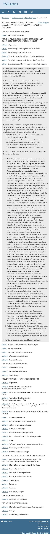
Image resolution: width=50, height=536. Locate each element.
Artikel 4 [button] (4, 52)
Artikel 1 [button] (4, 35)
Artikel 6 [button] (4, 64)
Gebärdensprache (43, 528)
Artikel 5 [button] (4, 60)
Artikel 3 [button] (4, 48)
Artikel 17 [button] (5, 392)
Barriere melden (43, 524)
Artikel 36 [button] (5, 480)
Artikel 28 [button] (5, 444)
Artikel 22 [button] (5, 421)
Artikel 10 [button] (5, 356)
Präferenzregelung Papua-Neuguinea (24, 18)
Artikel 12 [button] (5, 367)
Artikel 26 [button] (5, 436)
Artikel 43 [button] (5, 514)
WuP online (10, 3)
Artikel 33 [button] (5, 469)
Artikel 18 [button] (5, 398)
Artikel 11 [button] (5, 360)
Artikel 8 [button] (4, 348)
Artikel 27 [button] (5, 440)
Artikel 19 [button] (5, 404)
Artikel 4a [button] (5, 56)
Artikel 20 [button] (5, 411)
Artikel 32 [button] (5, 465)
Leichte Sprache (43, 526)
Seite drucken (6, 521)
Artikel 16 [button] (5, 386)
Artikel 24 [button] (5, 428)
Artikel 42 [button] (5, 510)
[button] (3, 11)
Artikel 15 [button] (5, 382)
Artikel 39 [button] (5, 491)
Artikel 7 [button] (4, 344)
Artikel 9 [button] (4, 352)
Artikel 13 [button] (5, 371)
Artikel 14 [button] (5, 375)
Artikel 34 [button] (5, 472)
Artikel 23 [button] (5, 425)
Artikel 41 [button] (5, 507)
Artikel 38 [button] (5, 488)
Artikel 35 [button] (5, 476)
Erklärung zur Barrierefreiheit (39, 521)
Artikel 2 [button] (4, 45)
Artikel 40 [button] (5, 499)
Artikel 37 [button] (5, 484)
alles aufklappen (43, 22)
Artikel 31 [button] (5, 459)
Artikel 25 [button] (5, 432)
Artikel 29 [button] (5, 447)
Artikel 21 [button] (5, 417)
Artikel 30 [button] (5, 451)
